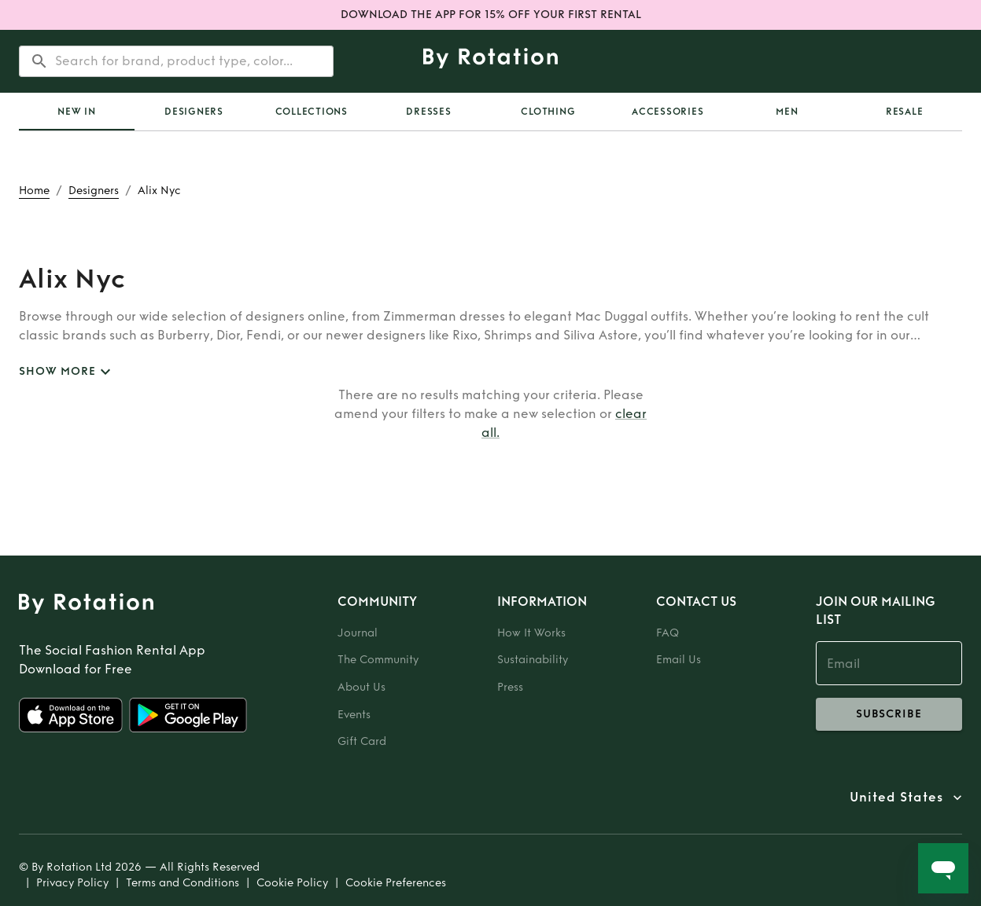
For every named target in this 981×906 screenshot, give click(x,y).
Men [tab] (787, 111)
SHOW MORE (67, 372)
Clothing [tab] (548, 111)
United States (896, 798)
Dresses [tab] (428, 111)
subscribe (889, 714)
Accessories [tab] (667, 111)
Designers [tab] (193, 111)
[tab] (77, 111)
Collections (311, 111)
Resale (905, 111)
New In (76, 111)
